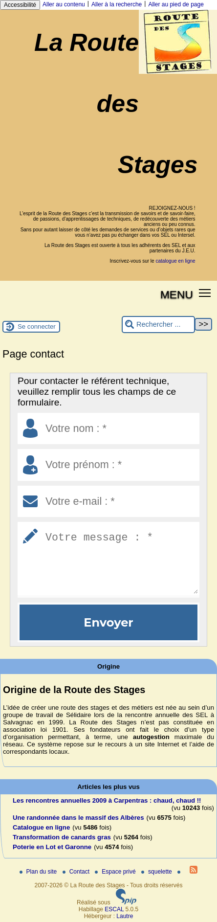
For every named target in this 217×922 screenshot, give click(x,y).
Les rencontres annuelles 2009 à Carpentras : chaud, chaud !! (107, 800)
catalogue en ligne (175, 261)
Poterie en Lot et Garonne (52, 847)
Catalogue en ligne (41, 827)
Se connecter (37, 326)
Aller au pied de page (175, 4)
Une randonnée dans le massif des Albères (78, 817)
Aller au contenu (64, 4)
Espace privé (116, 871)
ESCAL (114, 909)
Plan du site (39, 871)
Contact (77, 871)
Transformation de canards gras (62, 837)
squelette (157, 871)
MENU (176, 294)
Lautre (124, 916)
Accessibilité (20, 4)
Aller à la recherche (116, 4)
